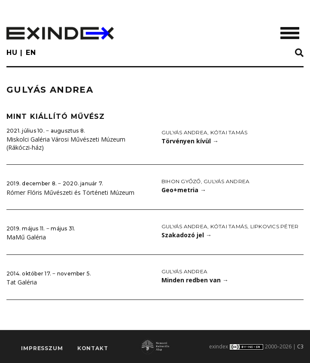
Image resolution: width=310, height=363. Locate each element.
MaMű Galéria (26, 237)
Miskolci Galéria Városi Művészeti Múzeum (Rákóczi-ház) (65, 143)
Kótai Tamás (229, 132)
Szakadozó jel (186, 235)
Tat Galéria (21, 282)
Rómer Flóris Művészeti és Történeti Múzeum (70, 192)
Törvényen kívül (190, 141)
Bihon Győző (181, 181)
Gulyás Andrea (184, 132)
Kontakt (92, 348)
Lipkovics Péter (274, 226)
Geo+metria (183, 190)
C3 (300, 346)
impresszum (42, 348)
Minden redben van (194, 280)
